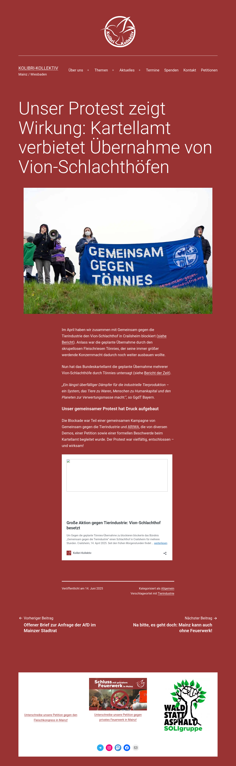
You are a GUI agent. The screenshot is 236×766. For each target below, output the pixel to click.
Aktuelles (127, 70)
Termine (152, 70)
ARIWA (133, 427)
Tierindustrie (166, 593)
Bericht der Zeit (156, 373)
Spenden (171, 70)
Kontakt (189, 70)
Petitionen (209, 70)
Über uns (76, 70)
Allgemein (167, 588)
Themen (101, 70)
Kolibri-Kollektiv (38, 68)
